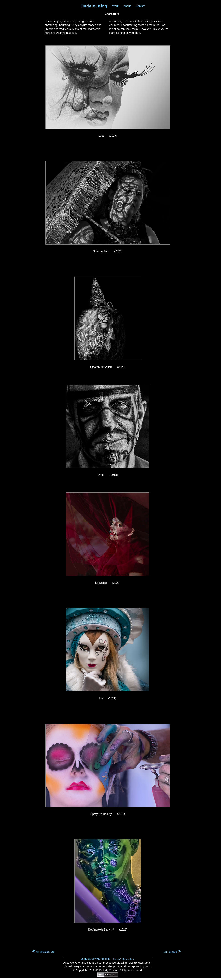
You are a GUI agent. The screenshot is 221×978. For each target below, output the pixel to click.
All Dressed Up (43, 951)
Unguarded (172, 951)
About (127, 6)
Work (115, 6)
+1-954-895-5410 (123, 958)
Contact (140, 6)
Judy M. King (94, 6)
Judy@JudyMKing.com (95, 958)
